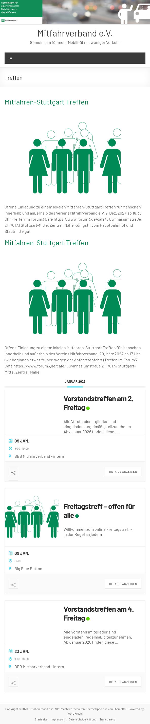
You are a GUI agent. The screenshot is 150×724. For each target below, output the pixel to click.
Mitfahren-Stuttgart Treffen (46, 101)
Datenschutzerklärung (82, 719)
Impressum (58, 719)
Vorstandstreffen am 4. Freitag (99, 613)
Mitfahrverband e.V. (75, 32)
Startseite (41, 719)
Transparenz (107, 719)
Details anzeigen (123, 471)
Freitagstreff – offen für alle (99, 510)
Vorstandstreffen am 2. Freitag (98, 403)
